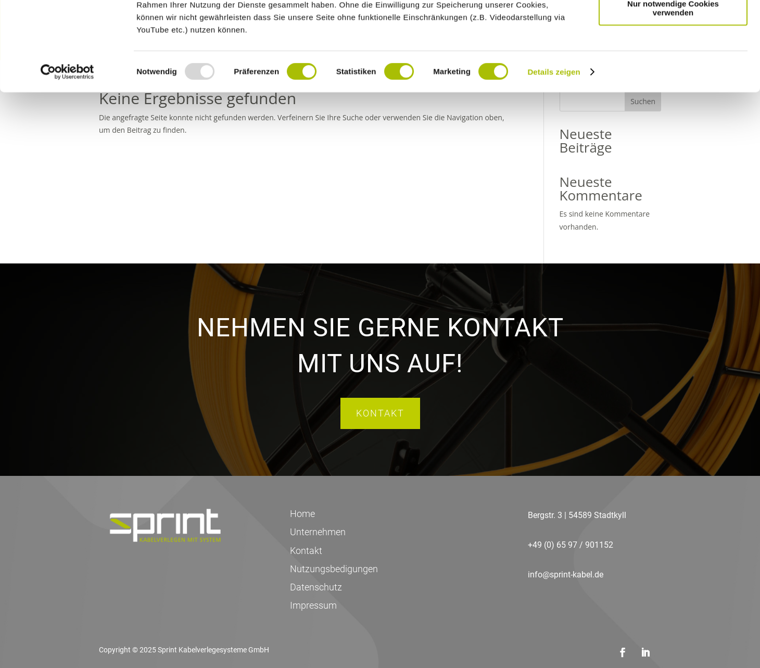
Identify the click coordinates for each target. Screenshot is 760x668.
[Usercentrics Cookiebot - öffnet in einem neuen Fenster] (67, 155)
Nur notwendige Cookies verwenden (673, 91)
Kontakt (380, 413)
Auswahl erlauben (673, 56)
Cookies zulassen (673, 25)
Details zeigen (553, 154)
